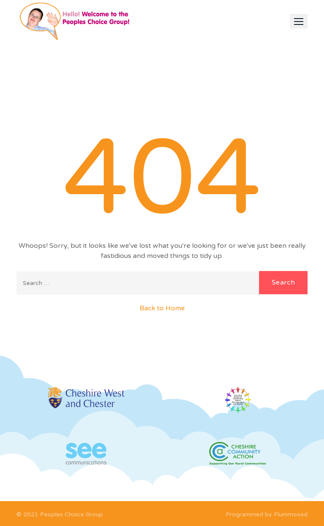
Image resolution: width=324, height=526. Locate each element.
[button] (299, 21)
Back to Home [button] (162, 308)
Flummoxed (291, 514)
